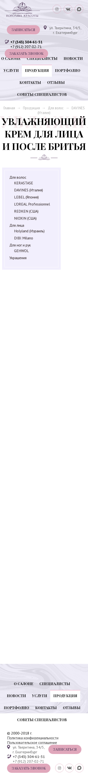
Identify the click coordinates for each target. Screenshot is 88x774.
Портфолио (67, 70)
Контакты (30, 82)
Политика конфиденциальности (32, 737)
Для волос (56, 108)
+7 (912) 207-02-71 (26, 46)
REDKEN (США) (26, 211)
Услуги (11, 70)
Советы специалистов (42, 94)
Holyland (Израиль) (29, 231)
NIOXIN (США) (25, 218)
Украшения (18, 257)
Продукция (37, 70)
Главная (9, 108)
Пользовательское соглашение (32, 742)
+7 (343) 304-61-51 (26, 42)
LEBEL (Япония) (26, 197)
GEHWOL (21, 250)
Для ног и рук (20, 245)
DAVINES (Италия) (28, 190)
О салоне (11, 58)
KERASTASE (23, 182)
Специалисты (42, 58)
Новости (73, 58)
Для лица (16, 225)
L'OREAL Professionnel (32, 204)
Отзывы (56, 82)
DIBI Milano (23, 238)
